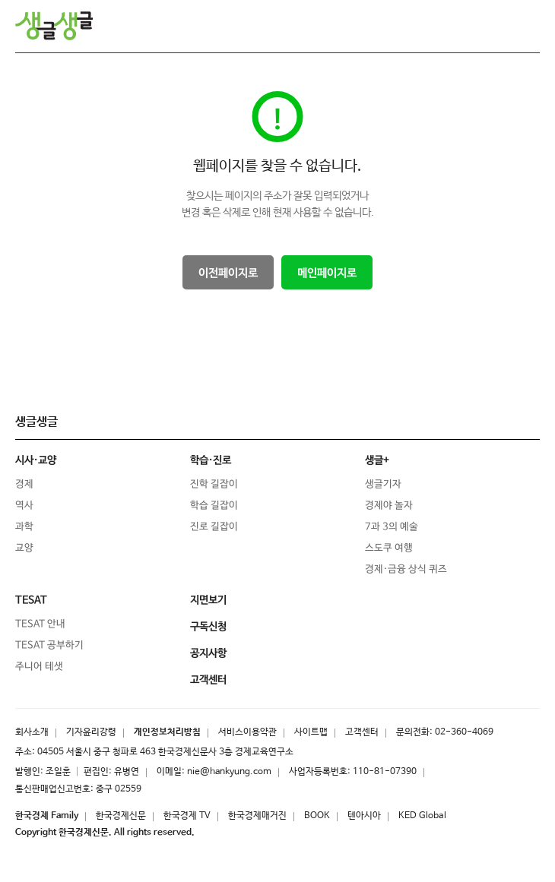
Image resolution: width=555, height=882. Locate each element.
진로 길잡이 (214, 527)
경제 (24, 484)
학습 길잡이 (214, 505)
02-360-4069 (464, 732)
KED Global (422, 816)
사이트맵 (311, 732)
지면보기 (208, 600)
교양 (24, 548)
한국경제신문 (121, 816)
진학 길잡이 (214, 484)
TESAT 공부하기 (49, 645)
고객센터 (362, 732)
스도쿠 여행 (389, 548)
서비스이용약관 (247, 732)
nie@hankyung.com (229, 772)
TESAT (31, 600)
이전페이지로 (228, 273)
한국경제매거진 (257, 816)
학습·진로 (210, 460)
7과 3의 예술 (391, 527)
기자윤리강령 (91, 732)
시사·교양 (35, 460)
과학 (24, 527)
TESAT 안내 (40, 624)
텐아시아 (364, 816)
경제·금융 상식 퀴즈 (406, 569)
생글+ (377, 460)
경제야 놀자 (389, 505)
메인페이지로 (327, 273)
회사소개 (32, 732)
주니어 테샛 (39, 666)
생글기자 (383, 484)
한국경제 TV (187, 816)
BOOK (317, 816)
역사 (24, 505)
